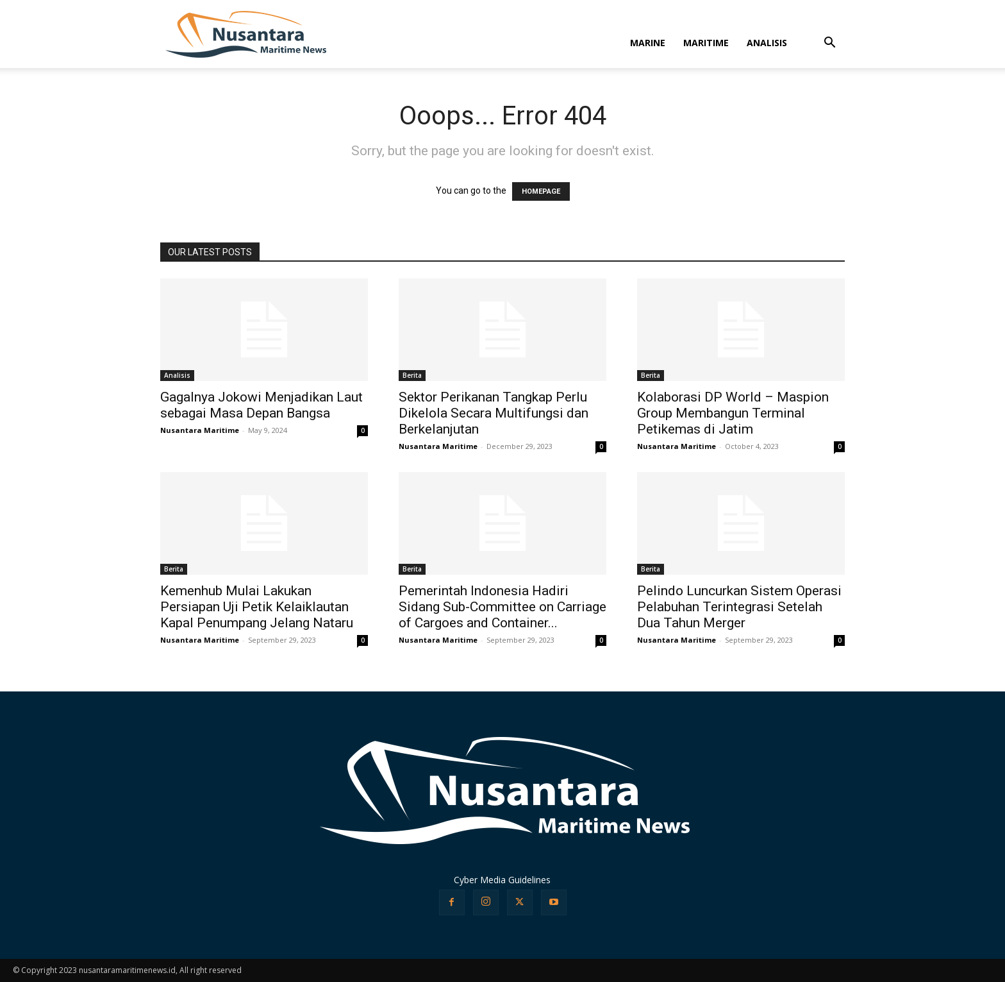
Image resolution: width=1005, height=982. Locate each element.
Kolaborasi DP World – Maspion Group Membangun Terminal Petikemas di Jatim (733, 413)
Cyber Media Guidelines (502, 880)
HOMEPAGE (541, 191)
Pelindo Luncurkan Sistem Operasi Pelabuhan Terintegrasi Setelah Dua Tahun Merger (739, 607)
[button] (829, 44)
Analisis (177, 375)
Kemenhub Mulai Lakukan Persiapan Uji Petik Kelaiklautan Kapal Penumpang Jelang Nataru (256, 607)
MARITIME (706, 43)
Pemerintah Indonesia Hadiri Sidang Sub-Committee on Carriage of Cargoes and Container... (502, 607)
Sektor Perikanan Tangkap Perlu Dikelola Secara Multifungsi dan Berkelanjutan (493, 413)
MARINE (647, 43)
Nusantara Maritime (199, 430)
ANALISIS (767, 43)
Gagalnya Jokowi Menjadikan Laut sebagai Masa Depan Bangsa (261, 405)
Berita (412, 375)
